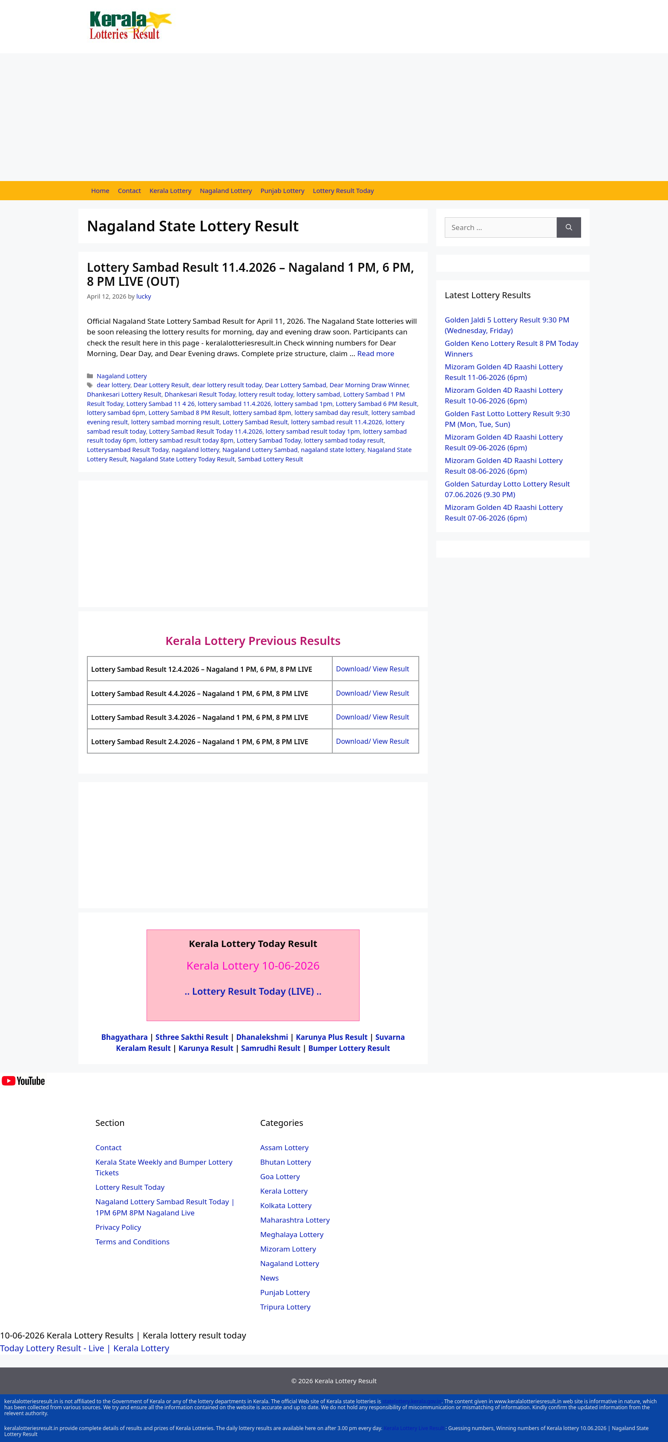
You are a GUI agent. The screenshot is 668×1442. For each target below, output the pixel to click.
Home (100, 190)
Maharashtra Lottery (295, 1220)
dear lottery (113, 385)
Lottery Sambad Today (269, 440)
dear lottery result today (227, 385)
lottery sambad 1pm (303, 404)
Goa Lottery (280, 1176)
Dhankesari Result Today (199, 394)
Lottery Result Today (343, 190)
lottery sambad (318, 394)
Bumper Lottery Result (349, 1048)
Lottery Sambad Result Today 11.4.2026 (205, 431)
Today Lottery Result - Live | (56, 1348)
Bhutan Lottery (285, 1162)
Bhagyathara (124, 1037)
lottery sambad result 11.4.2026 (336, 422)
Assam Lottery (284, 1147)
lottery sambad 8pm (262, 413)
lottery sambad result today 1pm (313, 431)
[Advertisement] (334, 117)
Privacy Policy (118, 1227)
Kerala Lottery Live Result (414, 1428)
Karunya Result (207, 1048)
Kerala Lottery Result (345, 1380)
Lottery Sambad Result (255, 422)
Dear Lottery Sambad (295, 385)
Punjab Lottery (283, 190)
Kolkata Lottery (286, 1205)
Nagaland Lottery (226, 190)
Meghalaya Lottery (292, 1234)
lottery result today (266, 394)
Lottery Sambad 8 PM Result (189, 413)
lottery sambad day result (331, 413)
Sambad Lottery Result (270, 459)
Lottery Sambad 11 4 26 (161, 404)
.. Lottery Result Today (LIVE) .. (253, 990)
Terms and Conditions (132, 1241)
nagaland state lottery (332, 450)
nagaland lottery (195, 450)
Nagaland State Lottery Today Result (182, 459)
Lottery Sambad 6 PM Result (376, 404)
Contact (129, 190)
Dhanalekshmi (262, 1037)
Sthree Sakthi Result (192, 1037)
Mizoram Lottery (288, 1249)
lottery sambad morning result (175, 422)
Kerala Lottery (170, 190)
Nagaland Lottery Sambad (260, 450)
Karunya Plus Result (332, 1037)
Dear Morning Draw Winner (368, 385)
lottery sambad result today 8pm (186, 440)
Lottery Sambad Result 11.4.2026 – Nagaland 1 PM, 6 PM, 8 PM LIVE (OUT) (250, 274)
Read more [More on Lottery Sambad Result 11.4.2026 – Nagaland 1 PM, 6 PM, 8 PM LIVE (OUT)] (375, 353)
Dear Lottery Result (161, 385)
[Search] (569, 227)
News (269, 1278)
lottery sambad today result (344, 440)
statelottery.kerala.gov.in (411, 1401)
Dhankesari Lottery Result (124, 394)
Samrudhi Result (271, 1048)
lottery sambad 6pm (116, 413)
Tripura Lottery (285, 1307)
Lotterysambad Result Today (127, 450)
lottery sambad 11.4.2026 (234, 404)
